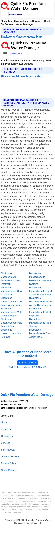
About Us (6, 429)
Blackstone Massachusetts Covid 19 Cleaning (12, 291)
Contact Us (7, 436)
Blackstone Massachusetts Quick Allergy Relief (40, 333)
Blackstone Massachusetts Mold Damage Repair (11, 312)
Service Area (7, 449)
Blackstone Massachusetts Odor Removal (11, 333)
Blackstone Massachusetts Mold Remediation (11, 323)
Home (4, 422)
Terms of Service (10, 456)
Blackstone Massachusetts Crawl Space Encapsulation (40, 291)
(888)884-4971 (15, 14)
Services (5, 443)
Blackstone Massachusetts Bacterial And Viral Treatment (10, 278)
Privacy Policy (8, 463)
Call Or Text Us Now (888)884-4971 (27, 367)
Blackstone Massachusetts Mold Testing (40, 323)
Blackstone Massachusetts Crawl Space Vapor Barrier (12, 301)
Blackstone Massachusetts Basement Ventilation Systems (40, 278)
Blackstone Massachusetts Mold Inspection (40, 312)
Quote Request (9, 470)
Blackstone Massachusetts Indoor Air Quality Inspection (40, 301)
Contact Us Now (27, 362)
